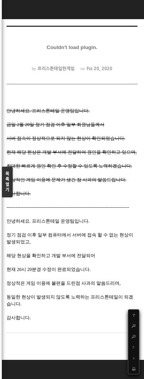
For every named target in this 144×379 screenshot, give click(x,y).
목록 (7, 182)
